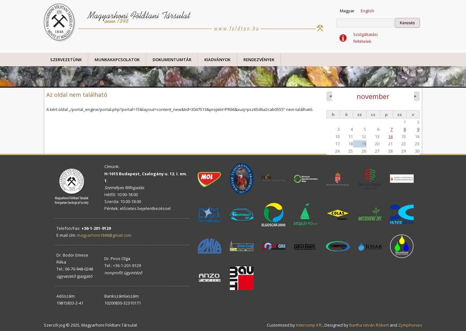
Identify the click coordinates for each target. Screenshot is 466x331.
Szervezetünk (66, 59)
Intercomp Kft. (309, 325)
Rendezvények (258, 59)
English (367, 11)
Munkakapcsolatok (117, 59)
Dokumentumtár (172, 59)
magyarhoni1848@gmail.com (104, 235)
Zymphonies (410, 325)
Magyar (347, 11)
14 (390, 136)
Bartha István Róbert (369, 325)
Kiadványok (217, 59)
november (373, 96)
